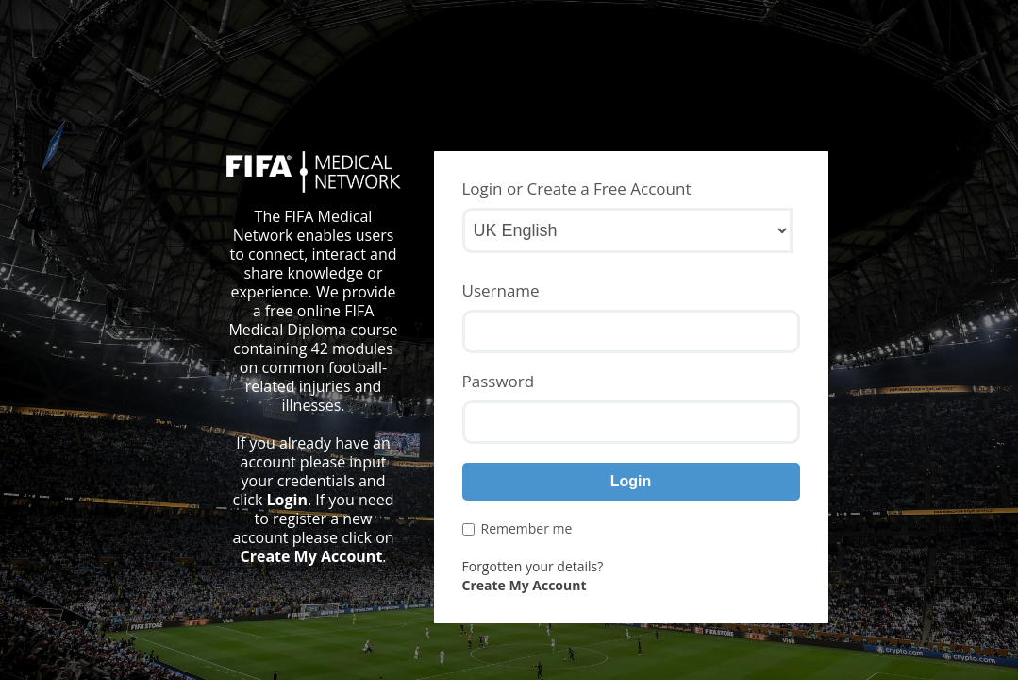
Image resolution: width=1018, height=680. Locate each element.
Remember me (517, 528)
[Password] (631, 422)
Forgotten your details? (533, 566)
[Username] (631, 331)
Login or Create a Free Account (577, 188)
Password (498, 381)
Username (501, 290)
